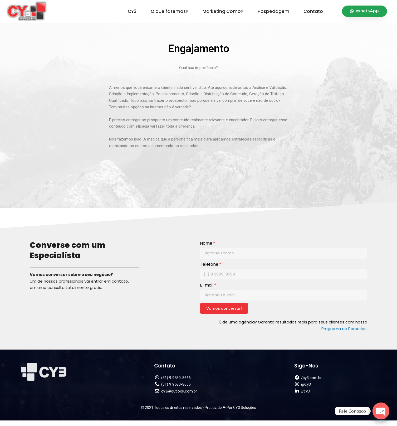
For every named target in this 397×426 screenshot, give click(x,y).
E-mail (206, 285)
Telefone (209, 264)
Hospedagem (273, 11)
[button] (364, 11)
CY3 (132, 11)
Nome (206, 243)
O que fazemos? (169, 11)
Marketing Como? (223, 11)
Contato (313, 11)
